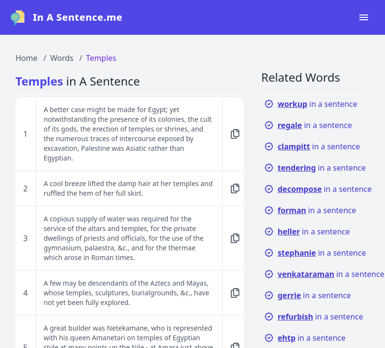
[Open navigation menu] (364, 17)
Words (62, 58)
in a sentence (310, 104)
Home (26, 58)
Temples (101, 58)
